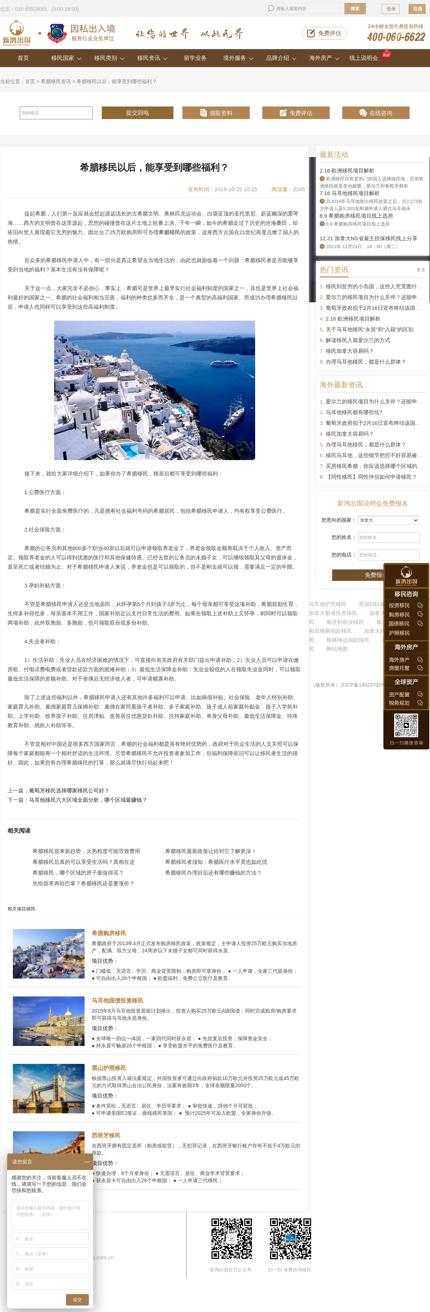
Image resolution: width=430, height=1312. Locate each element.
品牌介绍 (281, 58)
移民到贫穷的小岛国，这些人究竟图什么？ (377, 286)
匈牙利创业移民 (345, 622)
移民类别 (109, 58)
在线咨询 (380, 113)
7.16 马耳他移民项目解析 (350, 193)
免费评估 (329, 33)
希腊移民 (169, 232)
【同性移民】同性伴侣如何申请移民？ (371, 477)
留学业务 (195, 58)
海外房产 (324, 58)
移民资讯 (152, 58)
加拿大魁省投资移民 (333, 613)
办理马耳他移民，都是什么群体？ (366, 362)
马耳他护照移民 (328, 604)
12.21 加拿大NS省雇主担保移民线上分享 (368, 238)
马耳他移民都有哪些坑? (354, 412)
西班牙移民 (106, 1135)
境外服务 (238, 58)
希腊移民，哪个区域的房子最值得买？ (78, 873)
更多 (421, 270)
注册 (417, 8)
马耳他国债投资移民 (117, 1001)
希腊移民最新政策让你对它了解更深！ (211, 851)
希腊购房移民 (109, 933)
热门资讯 (334, 270)
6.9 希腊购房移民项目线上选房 (356, 216)
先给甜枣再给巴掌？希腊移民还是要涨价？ (84, 883)
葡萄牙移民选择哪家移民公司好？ (69, 791)
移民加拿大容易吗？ (350, 351)
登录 (391, 8)
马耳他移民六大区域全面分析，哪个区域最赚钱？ (88, 800)
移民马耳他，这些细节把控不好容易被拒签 (377, 455)
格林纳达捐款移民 (347, 640)
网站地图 (337, 649)
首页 (23, 58)
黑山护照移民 (109, 1068)
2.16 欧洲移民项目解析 (347, 170)
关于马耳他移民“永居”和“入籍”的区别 (370, 329)
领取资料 (221, 113)
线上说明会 (371, 55)
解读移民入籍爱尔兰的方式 (358, 340)
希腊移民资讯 (56, 81)
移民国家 (66, 58)
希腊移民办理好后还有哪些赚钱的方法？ (213, 873)
